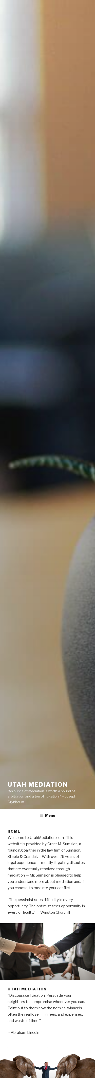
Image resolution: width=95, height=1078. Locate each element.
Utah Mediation (38, 784)
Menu (47, 815)
